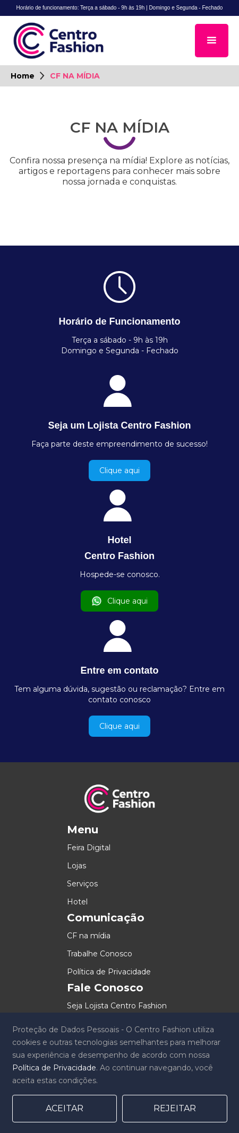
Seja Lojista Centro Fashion (117, 1005)
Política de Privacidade (109, 972)
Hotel (77, 902)
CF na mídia (88, 935)
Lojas (76, 865)
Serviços (82, 883)
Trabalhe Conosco (99, 953)
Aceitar (64, 1108)
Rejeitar (174, 1108)
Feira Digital (88, 847)
